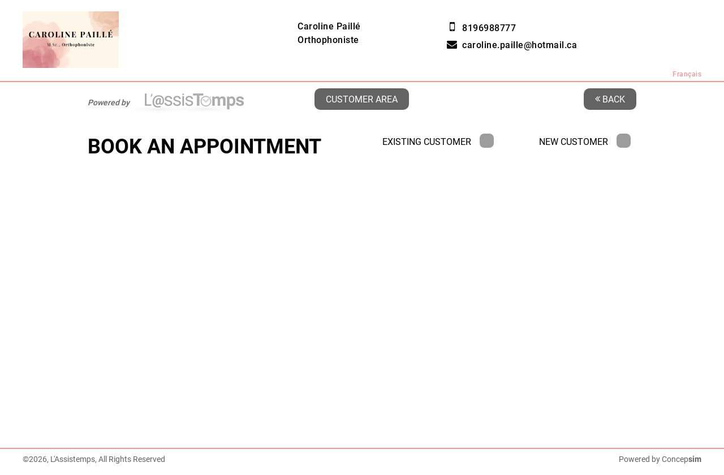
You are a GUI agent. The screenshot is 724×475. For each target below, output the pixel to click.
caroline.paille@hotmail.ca (519, 45)
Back (610, 98)
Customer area (362, 98)
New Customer (585, 141)
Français (687, 74)
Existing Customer (438, 141)
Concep (681, 459)
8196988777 (489, 28)
